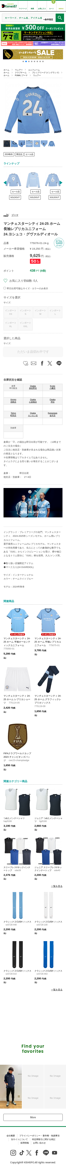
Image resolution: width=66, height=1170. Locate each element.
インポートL (55, 312)
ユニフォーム (34, 70)
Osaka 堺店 (52, 400)
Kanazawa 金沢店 (52, 414)
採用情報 (24, 1143)
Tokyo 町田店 (13, 414)
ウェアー (19, 70)
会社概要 (11, 1135)
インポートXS (10, 312)
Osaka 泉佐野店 (33, 387)
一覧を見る (56, 886)
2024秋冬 (9, 154)
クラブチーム (21, 72)
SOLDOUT (15, 197)
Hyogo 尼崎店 (13, 400)
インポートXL (10, 324)
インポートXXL (25, 324)
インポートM (40, 312)
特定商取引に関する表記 (43, 1139)
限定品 (19, 154)
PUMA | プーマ (21, 75)
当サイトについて (19, 1139)
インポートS (25, 312)
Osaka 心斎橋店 (33, 400)
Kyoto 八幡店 (52, 387)
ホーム (6, 70)
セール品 (29, 154)
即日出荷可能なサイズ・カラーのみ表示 (27, 288)
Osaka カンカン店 (33, 414)
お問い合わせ (39, 1143)
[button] (23, 61)
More (33, 1117)
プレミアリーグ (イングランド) (45, 72)
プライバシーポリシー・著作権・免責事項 (39, 1135)
